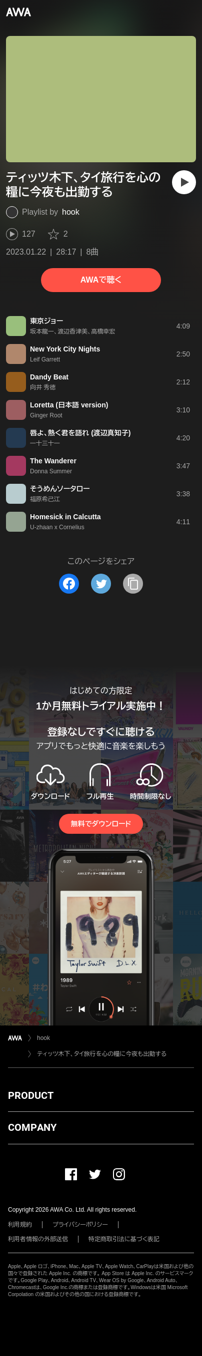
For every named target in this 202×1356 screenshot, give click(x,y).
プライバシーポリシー (80, 1224)
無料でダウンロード (101, 824)
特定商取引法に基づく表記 (124, 1239)
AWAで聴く (101, 280)
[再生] (184, 182)
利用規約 (20, 1224)
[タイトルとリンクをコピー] (133, 584)
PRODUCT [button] (31, 1095)
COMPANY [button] (32, 1127)
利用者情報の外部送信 (38, 1239)
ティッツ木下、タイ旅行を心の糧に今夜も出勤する (101, 1053)
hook (71, 212)
